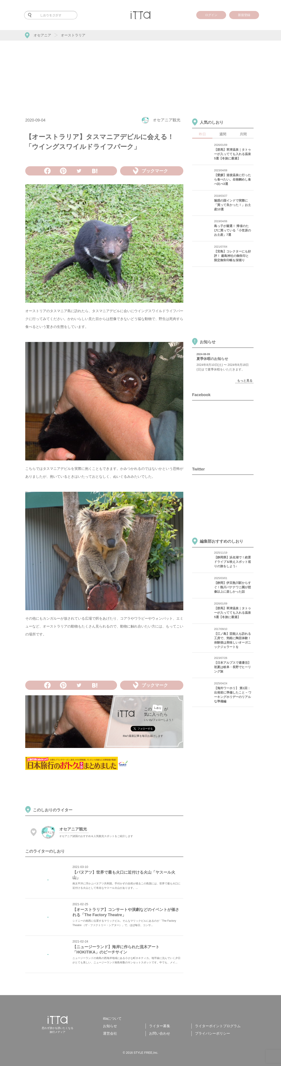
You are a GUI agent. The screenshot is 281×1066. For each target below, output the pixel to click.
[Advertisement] (140, 73)
